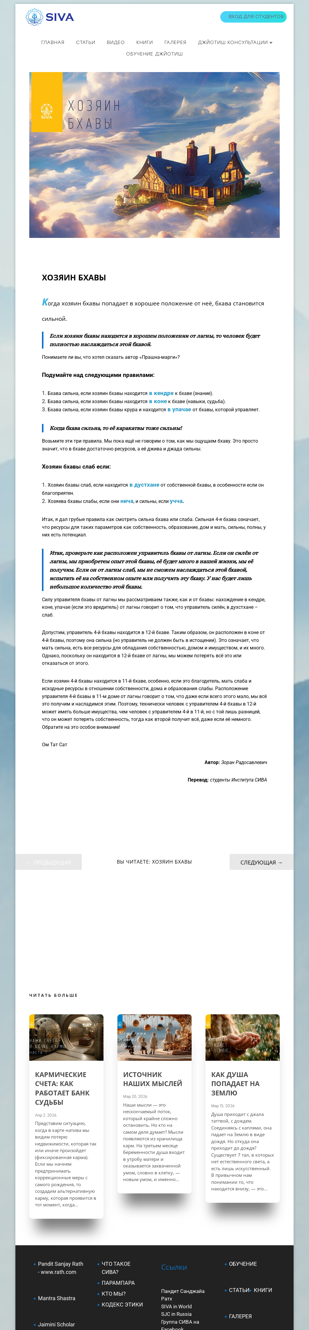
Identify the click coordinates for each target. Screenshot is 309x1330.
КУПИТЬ (239, 1243)
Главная (53, 42)
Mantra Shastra (56, 1199)
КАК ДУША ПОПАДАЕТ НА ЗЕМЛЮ (235, 985)
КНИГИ (144, 42)
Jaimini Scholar (56, 1225)
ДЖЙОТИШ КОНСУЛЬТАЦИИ (233, 42)
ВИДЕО (116, 42)
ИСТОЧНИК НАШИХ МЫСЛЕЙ (152, 980)
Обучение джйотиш (154, 54)
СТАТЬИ (85, 42)
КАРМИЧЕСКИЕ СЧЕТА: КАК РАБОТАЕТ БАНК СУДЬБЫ (62, 989)
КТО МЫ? (114, 1195)
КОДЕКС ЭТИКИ (122, 1205)
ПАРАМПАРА (118, 1184)
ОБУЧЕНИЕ (243, 1165)
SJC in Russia (176, 1215)
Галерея (175, 42)
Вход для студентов (256, 16)
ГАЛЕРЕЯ (240, 1217)
